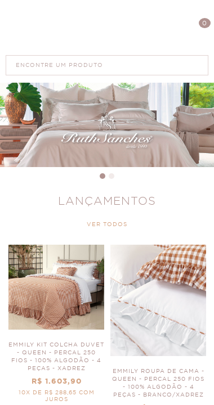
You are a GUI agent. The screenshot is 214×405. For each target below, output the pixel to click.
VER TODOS (107, 224)
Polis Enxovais (107, 27)
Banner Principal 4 (107, 125)
